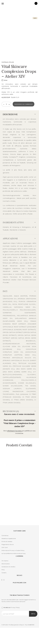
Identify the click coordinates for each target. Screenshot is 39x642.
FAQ (3, 569)
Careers (4, 572)
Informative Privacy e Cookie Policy (13, 550)
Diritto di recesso (7, 541)
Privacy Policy (15, 607)
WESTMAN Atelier (8, 62)
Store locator (6, 563)
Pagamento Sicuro (8, 544)
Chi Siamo (5, 560)
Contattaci (5, 535)
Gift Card (4, 547)
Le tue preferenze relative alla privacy (14, 553)
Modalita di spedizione (9, 538)
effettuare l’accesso (14, 431)
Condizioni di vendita (8, 566)
